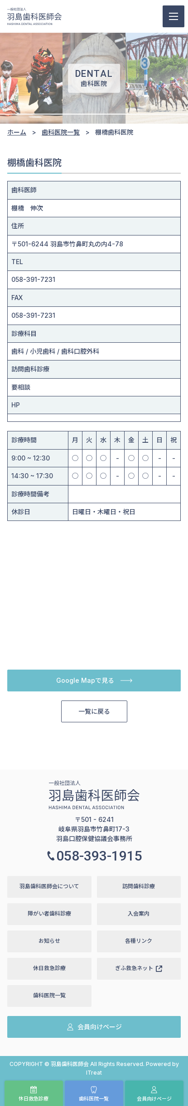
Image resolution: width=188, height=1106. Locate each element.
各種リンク (138, 940)
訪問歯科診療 (138, 886)
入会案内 (138, 913)
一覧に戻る (94, 711)
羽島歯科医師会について (49, 886)
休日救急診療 (33, 1094)
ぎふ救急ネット (138, 968)
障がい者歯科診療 (49, 913)
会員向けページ (154, 1094)
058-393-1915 (94, 856)
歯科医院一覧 (94, 1094)
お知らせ (49, 940)
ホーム (16, 132)
